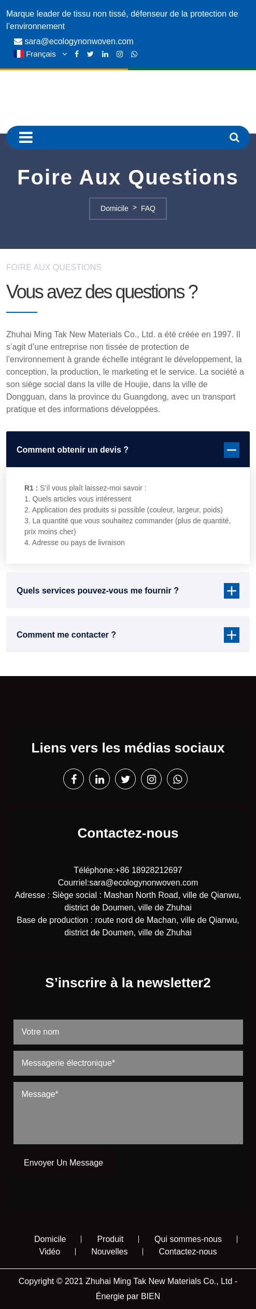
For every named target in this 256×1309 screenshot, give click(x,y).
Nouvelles (109, 1251)
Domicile (50, 1239)
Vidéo (50, 1251)
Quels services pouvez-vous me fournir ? (128, 591)
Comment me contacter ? (128, 635)
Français (41, 53)
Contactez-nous (188, 1251)
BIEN (150, 1296)
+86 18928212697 (148, 870)
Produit (110, 1239)
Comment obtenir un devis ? (128, 450)
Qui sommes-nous (188, 1239)
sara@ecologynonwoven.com (78, 41)
